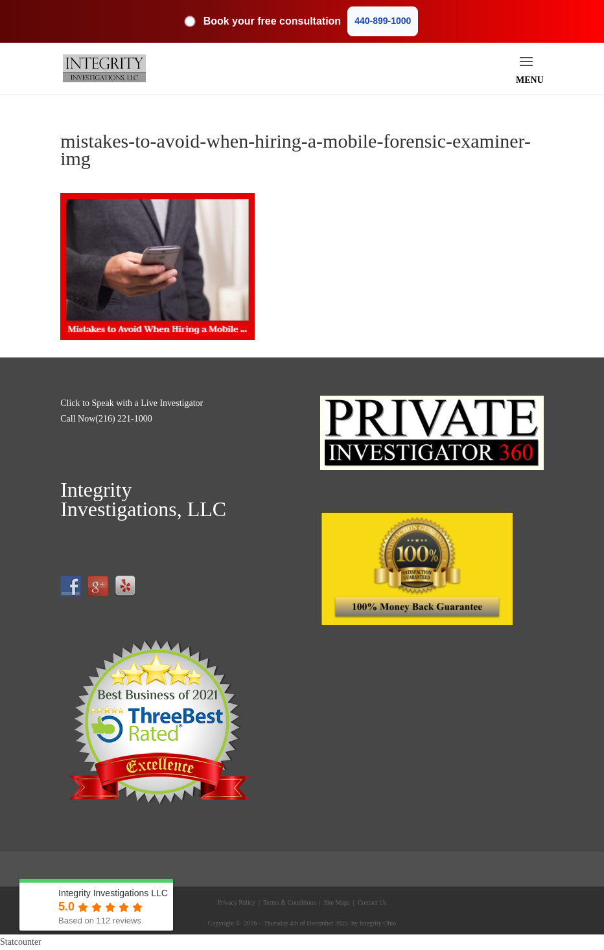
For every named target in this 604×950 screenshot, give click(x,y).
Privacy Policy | (239, 902)
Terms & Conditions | (291, 902)
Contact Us (371, 902)
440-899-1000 (382, 21)
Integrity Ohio (377, 923)
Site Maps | (338, 902)
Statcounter (20, 942)
